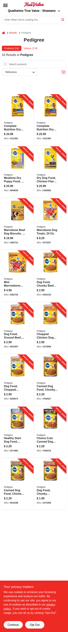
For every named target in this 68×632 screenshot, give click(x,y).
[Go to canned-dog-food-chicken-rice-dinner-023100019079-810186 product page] (18, 484)
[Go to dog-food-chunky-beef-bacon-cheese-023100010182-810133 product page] (50, 276)
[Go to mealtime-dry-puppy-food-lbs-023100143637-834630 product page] (18, 172)
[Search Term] (34, 19)
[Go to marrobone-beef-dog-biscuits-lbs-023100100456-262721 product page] (18, 224)
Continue (13, 624)
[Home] (3, 33)
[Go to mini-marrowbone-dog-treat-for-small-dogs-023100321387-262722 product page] (18, 276)
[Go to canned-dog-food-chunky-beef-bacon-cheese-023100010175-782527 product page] (50, 380)
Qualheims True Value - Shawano (34, 10)
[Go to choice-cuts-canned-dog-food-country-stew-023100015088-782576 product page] (50, 432)
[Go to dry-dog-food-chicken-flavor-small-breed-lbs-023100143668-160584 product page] (50, 172)
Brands (13, 32)
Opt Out (34, 624)
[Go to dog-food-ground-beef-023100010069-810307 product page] (18, 328)
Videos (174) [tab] (31, 48)
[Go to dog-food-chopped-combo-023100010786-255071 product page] (18, 380)
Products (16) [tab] (11, 48)
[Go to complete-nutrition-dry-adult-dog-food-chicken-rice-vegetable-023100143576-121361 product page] (18, 120)
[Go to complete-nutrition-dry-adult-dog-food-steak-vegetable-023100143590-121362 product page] (50, 120)
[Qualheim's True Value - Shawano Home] (34, 4)
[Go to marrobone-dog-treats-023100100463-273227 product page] (50, 224)
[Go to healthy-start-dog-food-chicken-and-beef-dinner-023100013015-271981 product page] (18, 432)
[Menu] (5, 5)
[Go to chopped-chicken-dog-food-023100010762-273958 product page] (50, 328)
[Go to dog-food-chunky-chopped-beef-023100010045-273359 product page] (50, 484)
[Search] (63, 19)
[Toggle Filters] (64, 72)
